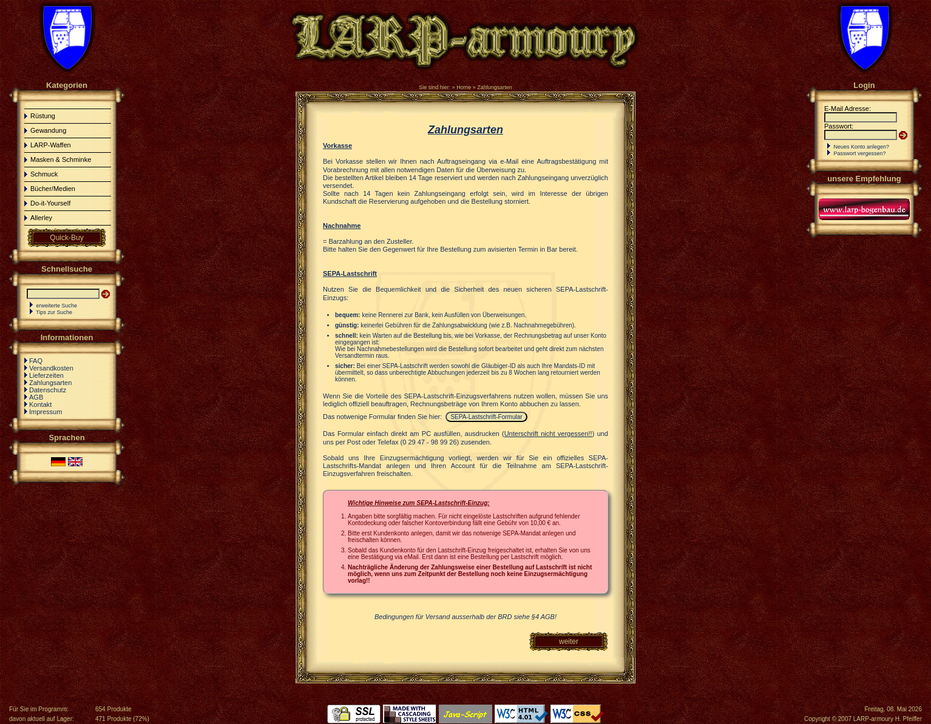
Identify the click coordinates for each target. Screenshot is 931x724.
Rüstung (42, 115)
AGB (36, 397)
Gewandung (48, 130)
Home (463, 87)
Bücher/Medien (52, 188)
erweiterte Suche (57, 306)
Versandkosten (51, 368)
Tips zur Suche (54, 312)
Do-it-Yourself (50, 203)
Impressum (45, 411)
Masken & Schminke (60, 159)
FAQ (35, 360)
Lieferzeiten (46, 375)
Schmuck (44, 174)
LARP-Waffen (50, 145)
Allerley (41, 217)
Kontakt (40, 404)
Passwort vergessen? (860, 153)
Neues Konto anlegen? (862, 147)
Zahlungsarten (494, 87)
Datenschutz (47, 390)
